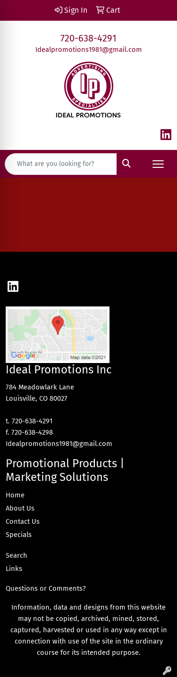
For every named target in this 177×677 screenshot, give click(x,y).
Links (14, 568)
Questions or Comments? (46, 588)
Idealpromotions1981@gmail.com (88, 49)
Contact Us (23, 521)
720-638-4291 (88, 38)
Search (16, 555)
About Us (20, 508)
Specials (19, 534)
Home (15, 495)
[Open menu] (158, 164)
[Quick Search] (61, 164)
